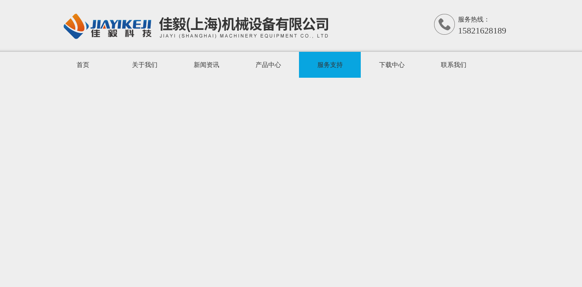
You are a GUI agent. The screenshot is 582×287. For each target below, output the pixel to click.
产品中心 (268, 64)
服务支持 (330, 64)
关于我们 (144, 64)
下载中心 (392, 64)
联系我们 (453, 64)
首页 (83, 64)
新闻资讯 (206, 64)
